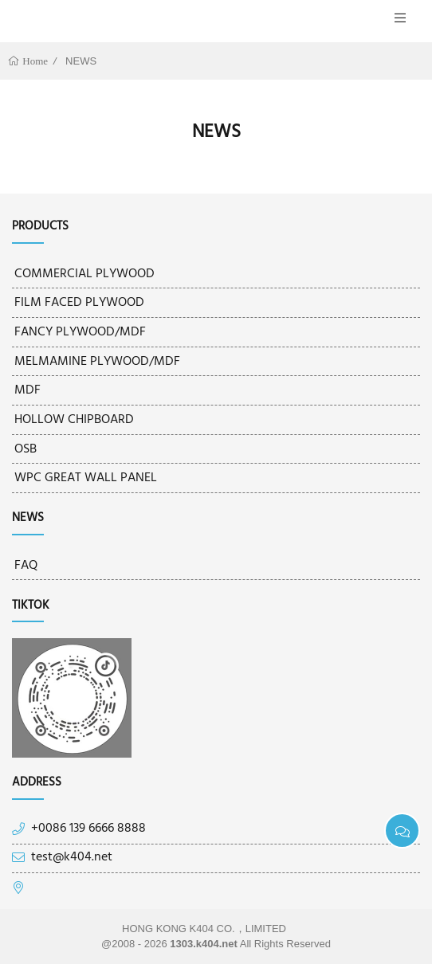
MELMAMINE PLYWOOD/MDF (97, 361)
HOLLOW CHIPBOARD (74, 420)
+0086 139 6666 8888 (88, 829)
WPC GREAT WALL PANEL (85, 478)
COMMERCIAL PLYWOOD (84, 274)
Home (34, 61)
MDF (27, 390)
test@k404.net (71, 858)
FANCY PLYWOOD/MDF (80, 332)
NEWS (80, 61)
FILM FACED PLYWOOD (79, 302)
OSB (25, 449)
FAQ (25, 565)
